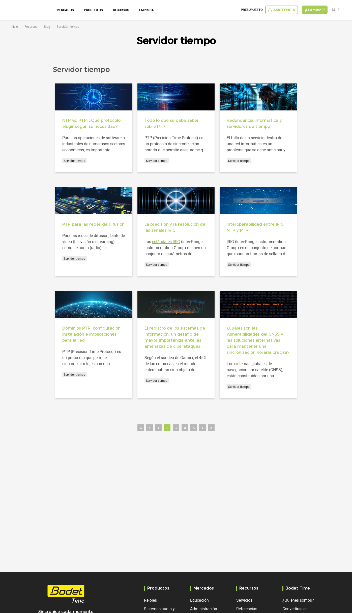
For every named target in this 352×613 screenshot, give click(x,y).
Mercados (65, 10)
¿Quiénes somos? (298, 600)
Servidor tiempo (74, 161)
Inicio (14, 26)
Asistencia (284, 10)
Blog (47, 26)
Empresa (146, 10)
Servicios (244, 600)
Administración (203, 608)
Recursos (121, 10)
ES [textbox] (333, 9)
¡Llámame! (315, 10)
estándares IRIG (166, 241)
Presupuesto (252, 10)
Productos (93, 10)
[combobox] (336, 9)
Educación (199, 600)
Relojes (150, 600)
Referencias (246, 608)
